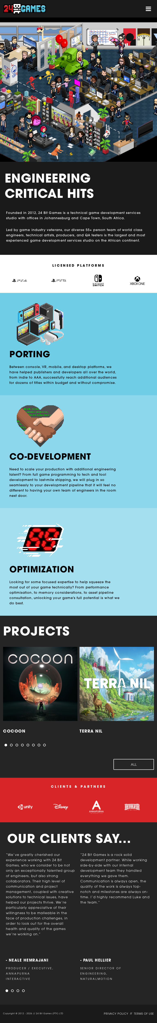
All (134, 765)
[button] (6, 745)
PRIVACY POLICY (116, 1014)
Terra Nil (91, 731)
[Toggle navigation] (148, 9)
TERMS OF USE (144, 1014)
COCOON (14, 731)
